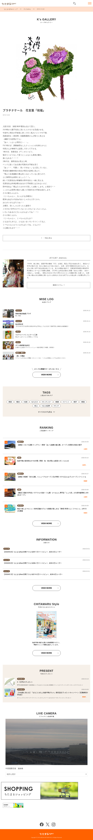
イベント (66, 402)
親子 (75, 402)
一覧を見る (48, 238)
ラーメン (34, 698)
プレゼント (80, 685)
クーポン (56, 698)
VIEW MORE (46, 375)
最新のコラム (58, 285)
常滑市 (85, 513)
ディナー (29, 698)
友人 (36, 406)
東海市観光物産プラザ (23, 314)
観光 (18, 402)
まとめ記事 (46, 406)
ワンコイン (62, 698)
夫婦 (30, 685)
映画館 (51, 685)
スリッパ (55, 685)
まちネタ (35, 402)
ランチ (57, 406)
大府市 (85, 449)
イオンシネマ (73, 685)
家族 (83, 402)
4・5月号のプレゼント (25, 682)
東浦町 (85, 481)
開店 (10, 402)
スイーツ (46, 698)
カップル (36, 685)
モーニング (20, 698)
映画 (25, 685)
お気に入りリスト (83, 3)
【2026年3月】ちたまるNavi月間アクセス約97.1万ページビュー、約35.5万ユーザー (32, 552)
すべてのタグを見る (46, 412)
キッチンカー (47, 402)
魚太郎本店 (19, 324)
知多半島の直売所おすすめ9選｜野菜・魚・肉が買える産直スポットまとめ (43, 461)
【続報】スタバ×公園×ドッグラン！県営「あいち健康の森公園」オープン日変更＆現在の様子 (49, 445)
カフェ (42, 698)
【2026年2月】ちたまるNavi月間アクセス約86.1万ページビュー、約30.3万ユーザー (32, 563)
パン (38, 698)
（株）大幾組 (20, 356)
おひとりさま (42, 685)
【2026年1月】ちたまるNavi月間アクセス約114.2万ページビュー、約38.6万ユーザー (33, 574)
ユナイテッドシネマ (63, 685)
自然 (26, 402)
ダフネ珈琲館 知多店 (22, 345)
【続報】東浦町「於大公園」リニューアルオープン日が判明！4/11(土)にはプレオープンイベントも (51, 477)
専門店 (19, 685)
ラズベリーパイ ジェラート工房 (26, 335)
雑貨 (57, 402)
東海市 (84, 697)
